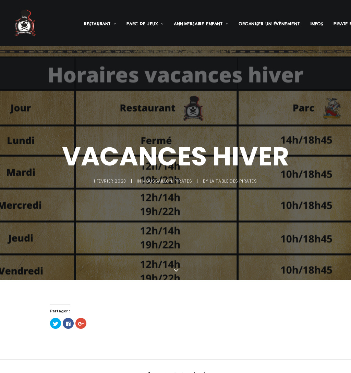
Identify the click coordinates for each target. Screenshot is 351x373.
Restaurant (100, 23)
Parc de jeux (144, 23)
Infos (316, 23)
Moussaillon (157, 180)
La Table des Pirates (233, 180)
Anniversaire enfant (201, 23)
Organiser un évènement (269, 23)
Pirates (183, 180)
